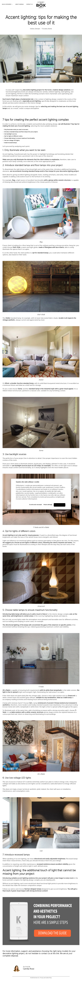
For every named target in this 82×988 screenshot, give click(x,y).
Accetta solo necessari (35, 504)
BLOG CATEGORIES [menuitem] (6, 4)
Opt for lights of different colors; (13, 136)
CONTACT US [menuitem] (29, 4)
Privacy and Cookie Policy (46, 977)
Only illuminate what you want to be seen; (16, 129)
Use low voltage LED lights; (12, 140)
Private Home (47, 28)
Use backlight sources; (10, 134)
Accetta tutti (59, 505)
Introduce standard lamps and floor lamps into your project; (21, 132)
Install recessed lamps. (10, 142)
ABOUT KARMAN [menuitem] (19, 4)
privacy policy (50, 497)
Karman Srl (36, 977)
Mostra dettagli (47, 504)
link (57, 954)
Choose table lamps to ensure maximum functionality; (19, 138)
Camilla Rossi (28, 969)
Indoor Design (35, 28)
